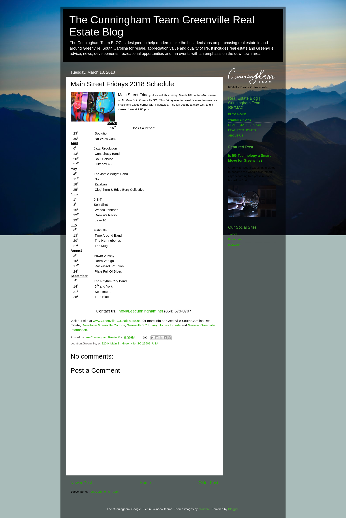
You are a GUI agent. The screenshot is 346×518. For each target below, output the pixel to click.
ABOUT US (235, 135)
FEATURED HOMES (242, 130)
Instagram (234, 244)
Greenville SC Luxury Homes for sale (154, 325)
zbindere (204, 509)
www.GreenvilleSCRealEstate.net (117, 321)
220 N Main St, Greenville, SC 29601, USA (130, 343)
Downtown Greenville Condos (103, 325)
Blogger (233, 509)
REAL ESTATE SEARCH (244, 125)
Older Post (208, 482)
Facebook (234, 239)
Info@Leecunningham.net (140, 311)
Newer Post (81, 482)
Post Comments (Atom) (104, 491)
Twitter (232, 234)
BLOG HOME (237, 114)
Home (145, 482)
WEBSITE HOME (239, 119)
